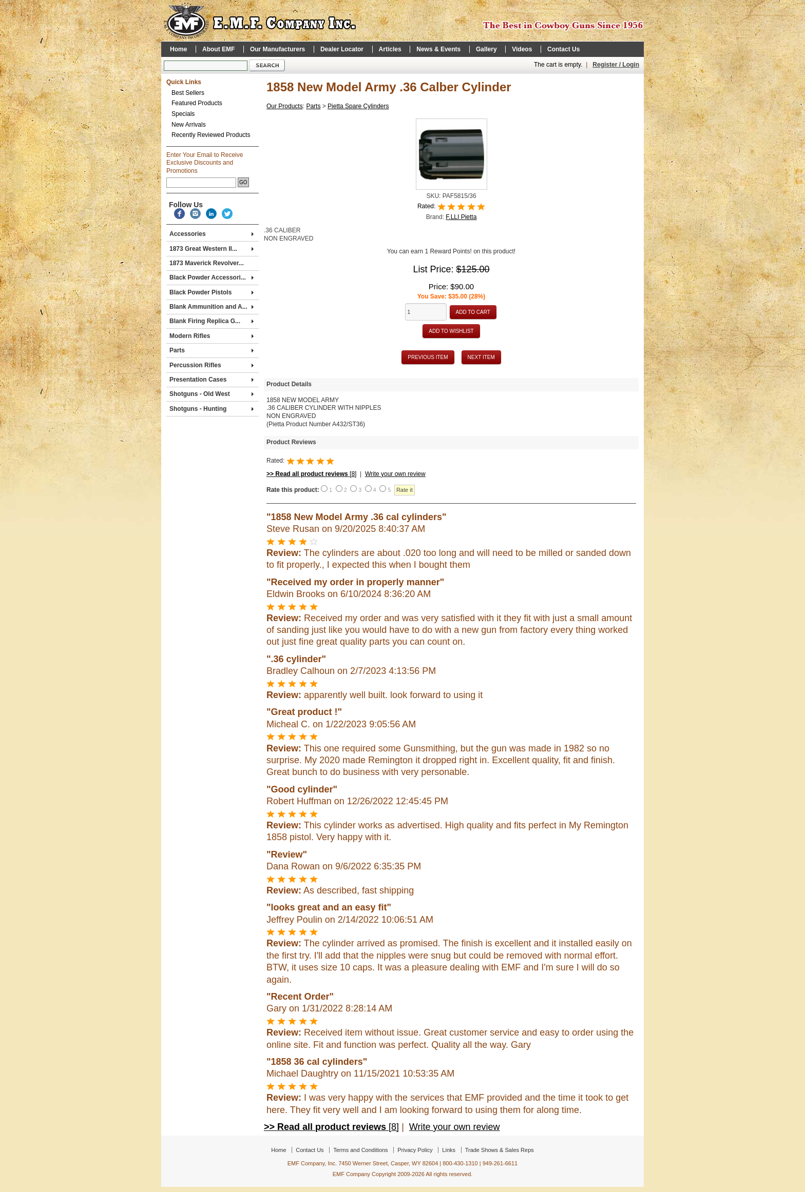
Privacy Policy (414, 1150)
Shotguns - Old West (211, 394)
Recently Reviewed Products (210, 134)
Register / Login (615, 64)
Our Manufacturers (277, 49)
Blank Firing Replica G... (211, 321)
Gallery (486, 49)
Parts (211, 350)
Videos (522, 49)
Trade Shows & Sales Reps (499, 1150)
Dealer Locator (341, 49)
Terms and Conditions (360, 1150)
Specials (183, 113)
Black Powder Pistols (211, 292)
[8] (311, 474)
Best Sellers (187, 92)
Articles (390, 49)
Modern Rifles (211, 336)
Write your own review (395, 474)
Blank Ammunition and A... (211, 306)
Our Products (284, 106)
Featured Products (196, 103)
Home (178, 49)
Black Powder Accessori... (211, 277)
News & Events (438, 49)
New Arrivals (188, 124)
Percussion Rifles (211, 365)
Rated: (427, 206)
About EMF (218, 49)
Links (448, 1150)
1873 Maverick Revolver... (206, 263)
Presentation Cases (211, 379)
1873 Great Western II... (211, 248)
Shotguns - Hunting (211, 408)
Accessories (211, 233)
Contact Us (563, 49)
